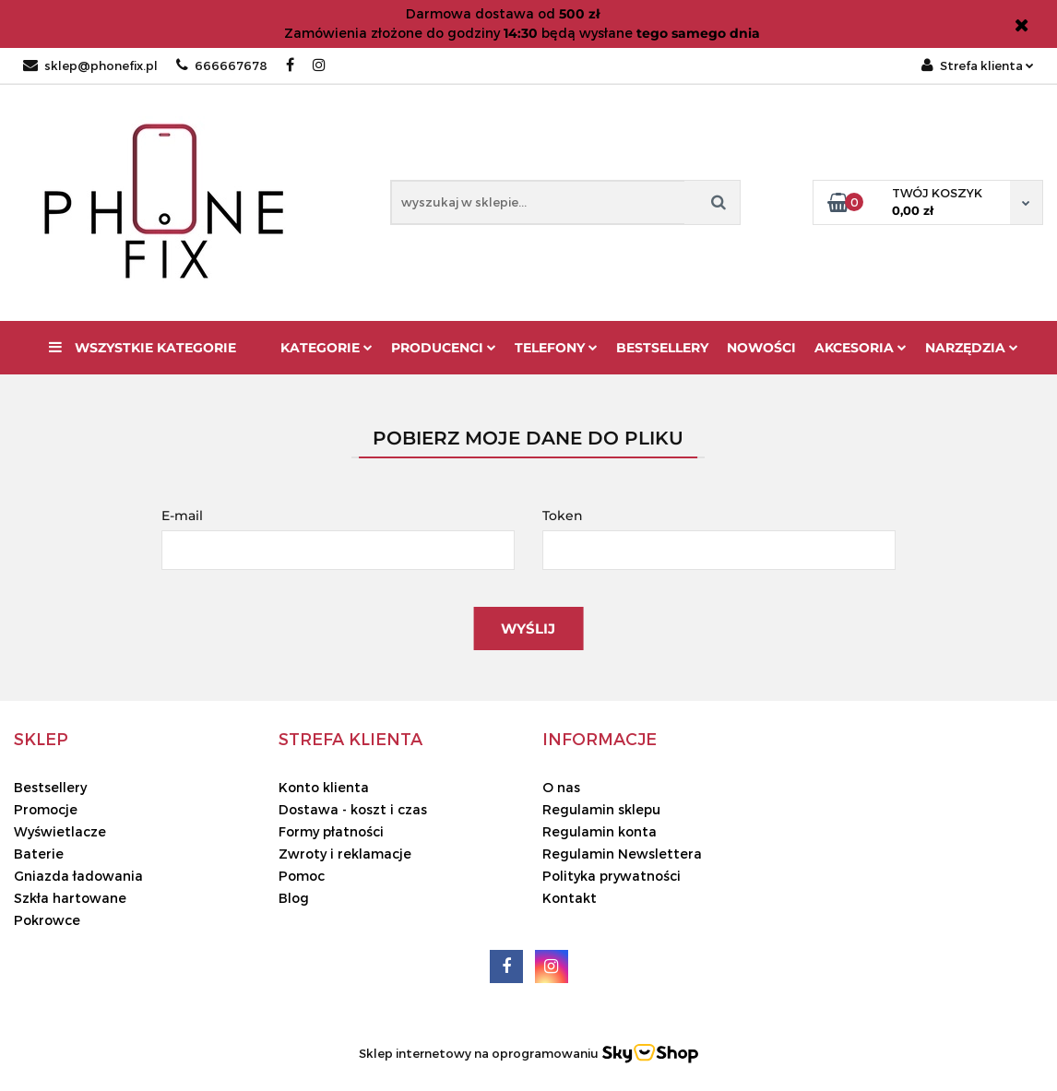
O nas (561, 787)
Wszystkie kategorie (142, 347)
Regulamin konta (599, 831)
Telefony (556, 347)
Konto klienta (324, 787)
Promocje (45, 809)
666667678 (221, 65)
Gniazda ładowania (78, 875)
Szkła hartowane (70, 898)
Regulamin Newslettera (622, 853)
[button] (41, 739)
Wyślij (528, 628)
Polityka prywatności (611, 875)
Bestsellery (662, 347)
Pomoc (302, 875)
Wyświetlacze (60, 831)
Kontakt (569, 898)
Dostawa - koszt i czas (353, 809)
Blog (294, 898)
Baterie (39, 853)
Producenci (443, 347)
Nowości (761, 347)
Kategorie (326, 347)
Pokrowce (47, 920)
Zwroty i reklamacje (345, 853)
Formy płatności (331, 831)
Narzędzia (971, 347)
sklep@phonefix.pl (90, 65)
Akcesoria (860, 347)
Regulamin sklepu (601, 809)
